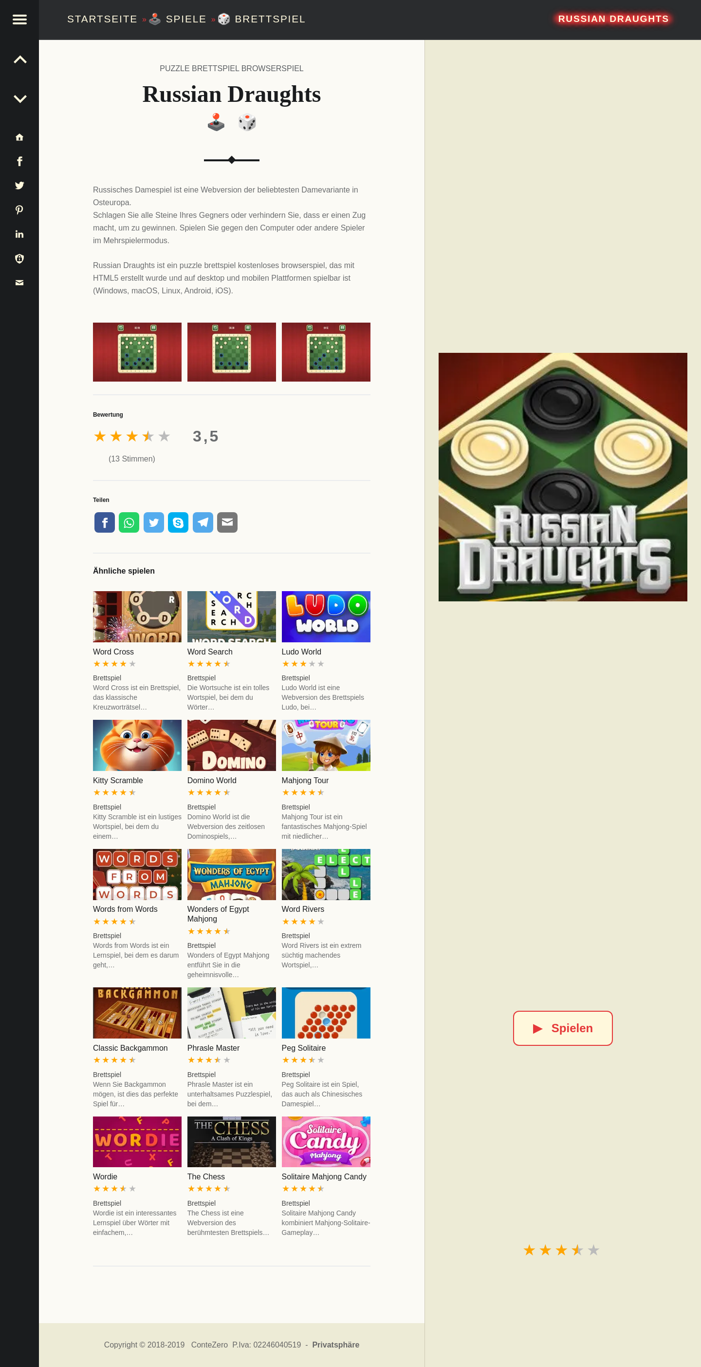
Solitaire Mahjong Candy (324, 1177)
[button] (19, 19)
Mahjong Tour (305, 780)
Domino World (212, 780)
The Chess (206, 1177)
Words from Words (125, 909)
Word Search (210, 652)
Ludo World (302, 652)
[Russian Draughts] (563, 477)
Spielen (563, 1028)
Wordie (105, 1177)
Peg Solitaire (304, 1048)
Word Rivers (303, 909)
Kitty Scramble (118, 780)
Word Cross (113, 652)
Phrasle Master (213, 1048)
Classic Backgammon (130, 1048)
